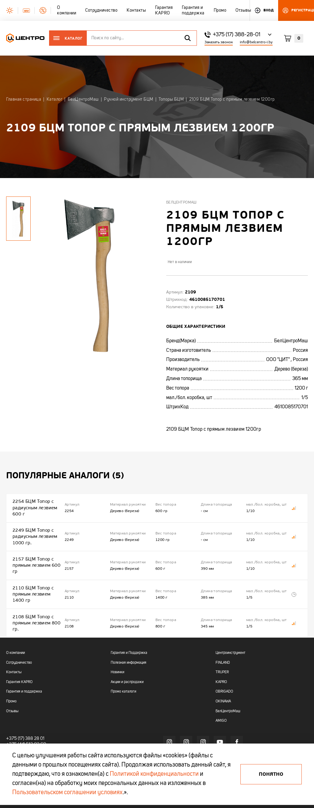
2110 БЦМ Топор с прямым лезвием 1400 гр (37, 575)
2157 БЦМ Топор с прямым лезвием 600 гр (36, 552)
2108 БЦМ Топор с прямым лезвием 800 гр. (36, 599)
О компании (15, 626)
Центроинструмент (230, 626)
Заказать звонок (219, 42)
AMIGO (221, 694)
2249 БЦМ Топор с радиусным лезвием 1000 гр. (34, 528)
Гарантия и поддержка (24, 665)
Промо (11, 675)
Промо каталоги (123, 665)
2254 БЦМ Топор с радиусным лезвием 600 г (34, 505)
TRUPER (222, 646)
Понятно (271, 774)
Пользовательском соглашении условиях (67, 793)
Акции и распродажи (127, 655)
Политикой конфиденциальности (154, 774)
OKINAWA (223, 675)
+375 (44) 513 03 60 (25, 717)
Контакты (13, 646)
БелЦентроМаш (181, 202)
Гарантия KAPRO (19, 655)
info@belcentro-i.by (256, 42)
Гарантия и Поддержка (129, 626)
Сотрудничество (19, 636)
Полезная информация (128, 636)
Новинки (117, 646)
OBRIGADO (224, 665)
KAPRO (221, 655)
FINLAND (223, 636)
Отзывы (12, 684)
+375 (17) (14, 712)
